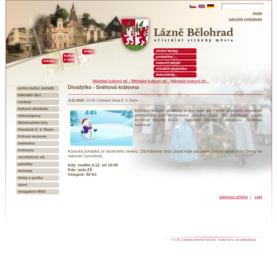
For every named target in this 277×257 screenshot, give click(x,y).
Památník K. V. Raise (36, 129)
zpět (258, 197)
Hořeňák (25, 171)
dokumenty (165, 74)
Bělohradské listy (33, 122)
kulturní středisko (33, 109)
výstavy (24, 102)
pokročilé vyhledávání (245, 19)
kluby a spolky (30, 178)
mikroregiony (29, 116)
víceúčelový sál (31, 157)
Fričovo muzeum (32, 136)
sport (22, 184)
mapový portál (168, 63)
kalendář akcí (29, 95)
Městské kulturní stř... (112, 81)
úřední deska (167, 51)
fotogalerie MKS (32, 191)
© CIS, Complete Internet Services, (194, 239)
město (49, 61)
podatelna (164, 57)
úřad (88, 51)
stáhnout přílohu (233, 197)
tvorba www (226, 239)
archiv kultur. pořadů (36, 88)
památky (25, 164)
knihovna (26, 150)
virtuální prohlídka (171, 69)
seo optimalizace (245, 239)
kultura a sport (70, 57)
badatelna (26, 143)
